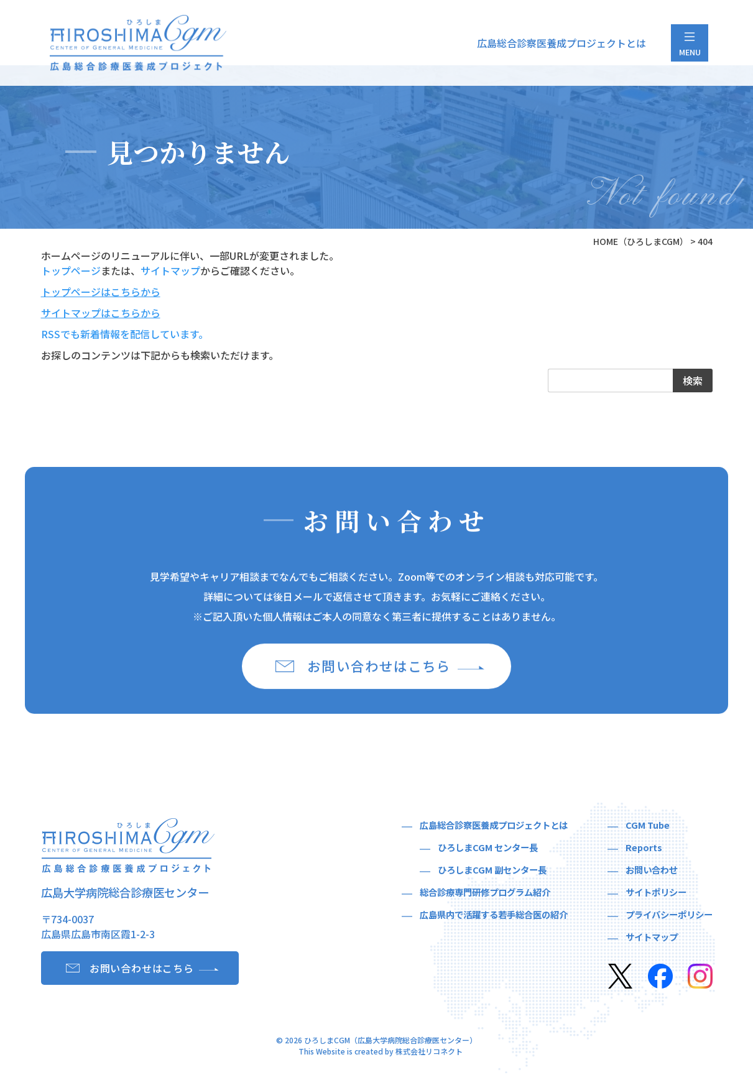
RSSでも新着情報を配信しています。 (124, 333)
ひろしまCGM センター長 (488, 849)
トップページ (71, 270)
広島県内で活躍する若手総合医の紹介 (494, 916)
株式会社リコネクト (429, 1053)
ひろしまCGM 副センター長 (492, 871)
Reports (644, 849)
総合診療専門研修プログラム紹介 (485, 893)
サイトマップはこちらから (100, 312)
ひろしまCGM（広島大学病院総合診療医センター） (390, 1041)
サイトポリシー (656, 893)
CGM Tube (648, 826)
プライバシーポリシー (669, 916)
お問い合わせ (652, 871)
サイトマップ (170, 270)
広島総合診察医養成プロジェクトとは (561, 42)
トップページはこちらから (100, 291)
